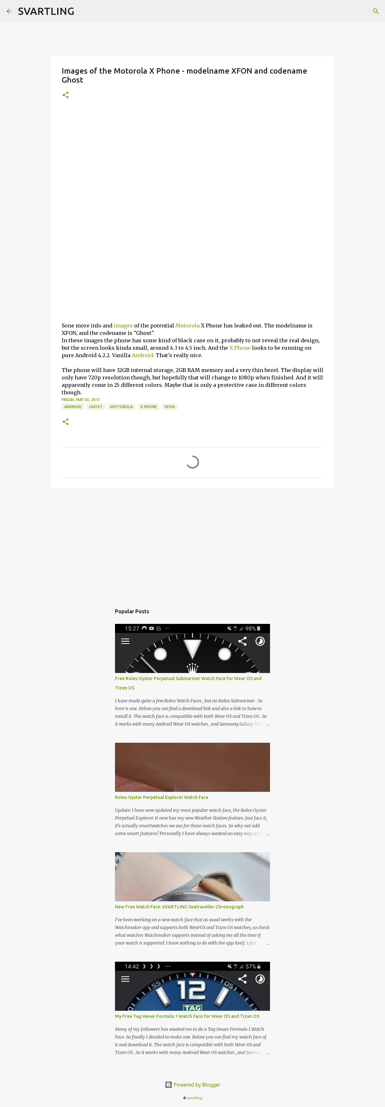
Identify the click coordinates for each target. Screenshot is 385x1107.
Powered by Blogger (192, 1085)
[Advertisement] (192, 155)
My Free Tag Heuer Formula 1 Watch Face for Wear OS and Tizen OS (187, 1016)
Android (142, 355)
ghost (96, 407)
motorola (121, 407)
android (73, 407)
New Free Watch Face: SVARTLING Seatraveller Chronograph (179, 906)
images (123, 325)
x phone (148, 407)
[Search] (376, 11)
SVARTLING (46, 11)
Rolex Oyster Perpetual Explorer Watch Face (161, 797)
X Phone (240, 348)
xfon (169, 407)
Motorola (187, 325)
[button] (65, 95)
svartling (194, 1098)
